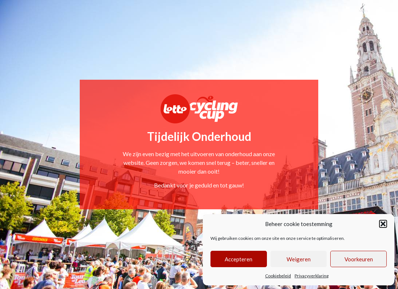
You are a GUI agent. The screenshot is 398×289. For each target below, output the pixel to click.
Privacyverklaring (311, 275)
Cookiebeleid (278, 275)
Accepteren (238, 259)
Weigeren (299, 259)
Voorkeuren (358, 259)
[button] (383, 223)
